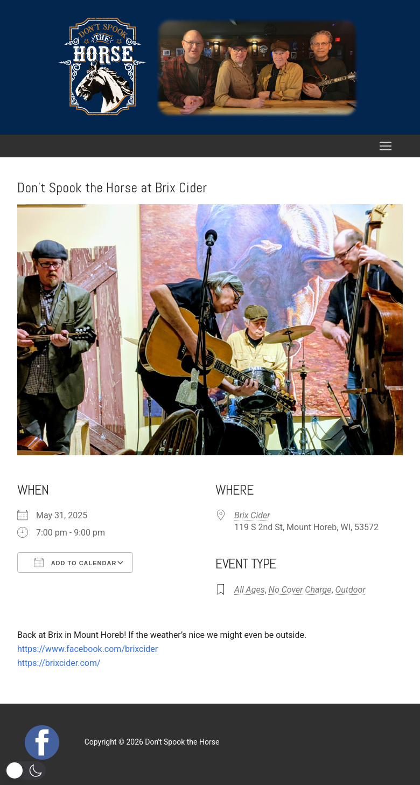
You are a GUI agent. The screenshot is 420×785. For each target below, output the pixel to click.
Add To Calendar (75, 562)
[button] (25, 770)
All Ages (249, 590)
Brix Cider (252, 515)
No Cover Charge (300, 590)
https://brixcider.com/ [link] (59, 663)
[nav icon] (385, 146)
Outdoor (350, 590)
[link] (87, 649)
